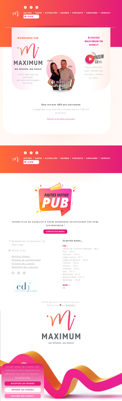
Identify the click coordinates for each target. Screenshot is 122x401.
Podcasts (77, 13)
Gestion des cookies (22, 396)
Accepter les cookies (23, 383)
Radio (38, 13)
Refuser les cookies (23, 390)
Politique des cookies (23, 263)
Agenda (65, 13)
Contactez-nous (55, 231)
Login (28, 16)
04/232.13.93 (19, 250)
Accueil (28, 13)
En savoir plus (22, 377)
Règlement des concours (25, 267)
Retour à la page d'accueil (61, 118)
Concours (92, 13)
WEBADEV (70, 305)
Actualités (51, 13)
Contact (105, 13)
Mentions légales (21, 256)
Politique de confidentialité (26, 260)
